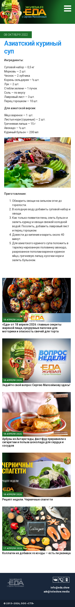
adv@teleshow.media (56, 591)
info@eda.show (60, 587)
